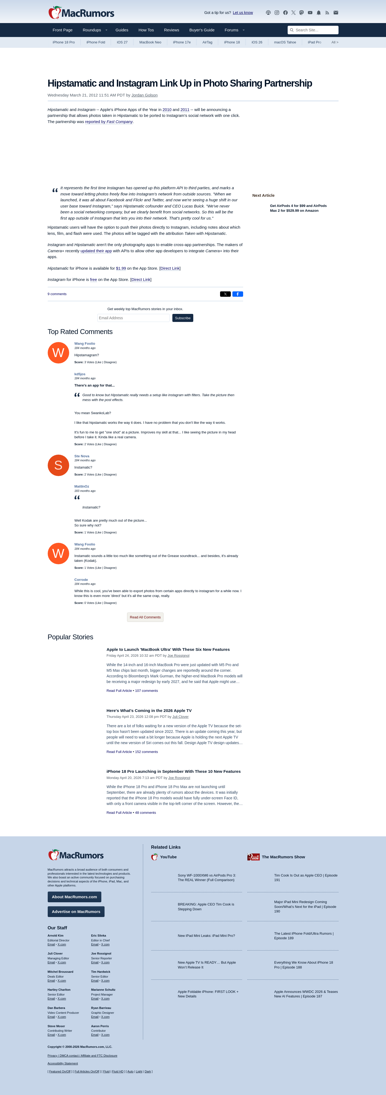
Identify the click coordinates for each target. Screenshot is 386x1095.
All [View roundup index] (335, 42)
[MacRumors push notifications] (318, 13)
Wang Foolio (85, 344)
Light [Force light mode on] (139, 1071)
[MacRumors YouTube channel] (310, 13)
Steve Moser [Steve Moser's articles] (56, 1024)
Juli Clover (180, 717)
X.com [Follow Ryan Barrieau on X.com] (105, 1015)
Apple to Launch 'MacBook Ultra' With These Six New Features (174, 649)
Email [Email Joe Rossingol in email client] (95, 961)
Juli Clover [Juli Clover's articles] (55, 952)
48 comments (145, 818)
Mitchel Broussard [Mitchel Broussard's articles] (60, 970)
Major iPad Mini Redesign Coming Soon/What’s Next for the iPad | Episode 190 (305, 905)
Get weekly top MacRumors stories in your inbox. (145, 309)
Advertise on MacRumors (76, 910)
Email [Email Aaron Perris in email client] (95, 1033)
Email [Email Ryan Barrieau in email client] (95, 1015)
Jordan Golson (144, 95)
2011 (184, 109)
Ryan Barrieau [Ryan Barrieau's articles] (101, 1006)
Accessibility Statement (63, 1063)
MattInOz (82, 486)
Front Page (63, 30)
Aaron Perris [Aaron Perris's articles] (100, 1024)
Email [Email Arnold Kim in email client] (51, 942)
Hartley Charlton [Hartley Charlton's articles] (59, 988)
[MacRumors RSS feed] (327, 13)
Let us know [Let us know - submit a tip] (243, 12)
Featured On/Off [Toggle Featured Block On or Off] (59, 1071)
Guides (122, 30)
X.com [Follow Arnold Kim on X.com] (62, 942)
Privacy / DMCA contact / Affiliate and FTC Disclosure (82, 1055)
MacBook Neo (150, 42)
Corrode (81, 580)
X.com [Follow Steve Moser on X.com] (62, 1033)
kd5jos (80, 374)
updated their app (96, 250)
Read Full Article (119, 691)
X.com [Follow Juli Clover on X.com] (62, 961)
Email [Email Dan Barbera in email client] (51, 1015)
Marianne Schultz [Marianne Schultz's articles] (103, 988)
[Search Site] (313, 30)
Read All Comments (145, 617)
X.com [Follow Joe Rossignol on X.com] (105, 961)
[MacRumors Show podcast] (268, 13)
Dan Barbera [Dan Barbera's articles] (56, 1006)
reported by (109, 121)
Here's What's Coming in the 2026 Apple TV (153, 710)
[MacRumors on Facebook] (285, 13)
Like (98, 362)
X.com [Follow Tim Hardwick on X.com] (105, 979)
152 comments (146, 752)
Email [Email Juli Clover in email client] (51, 961)
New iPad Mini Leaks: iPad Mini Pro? (206, 934)
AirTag (207, 42)
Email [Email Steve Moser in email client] (51, 1033)
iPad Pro (314, 42)
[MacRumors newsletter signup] (336, 13)
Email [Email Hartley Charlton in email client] (51, 997)
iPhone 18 (232, 42)
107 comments (146, 691)
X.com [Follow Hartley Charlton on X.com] (62, 997)
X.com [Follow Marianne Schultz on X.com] (105, 997)
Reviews (171, 30)
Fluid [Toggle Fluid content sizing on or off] (106, 1071)
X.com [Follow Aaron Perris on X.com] (105, 1033)
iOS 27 (122, 42)
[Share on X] (225, 294)
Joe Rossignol (179, 656)
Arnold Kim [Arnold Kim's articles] (56, 934)
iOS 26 (257, 42)
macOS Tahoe (285, 42)
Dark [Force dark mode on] (148, 1071)
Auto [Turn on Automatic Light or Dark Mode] (130, 1071)
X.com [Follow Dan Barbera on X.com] (62, 1015)
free (93, 279)
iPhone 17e (182, 42)
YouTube (168, 855)
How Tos (146, 30)
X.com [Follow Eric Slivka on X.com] (105, 942)
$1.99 (121, 268)
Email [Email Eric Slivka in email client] (95, 942)
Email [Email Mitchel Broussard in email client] (51, 979)
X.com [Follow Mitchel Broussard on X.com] (62, 979)
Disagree (110, 362)
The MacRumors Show (283, 855)
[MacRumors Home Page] (81, 13)
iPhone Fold (96, 42)
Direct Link (170, 268)
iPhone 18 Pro (64, 42)
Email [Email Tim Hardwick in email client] (95, 979)
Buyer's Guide (202, 30)
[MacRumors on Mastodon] (301, 13)
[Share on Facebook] (237, 294)
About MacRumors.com (74, 895)
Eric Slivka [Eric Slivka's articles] (98, 934)
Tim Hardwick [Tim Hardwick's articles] (100, 970)
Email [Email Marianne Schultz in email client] (95, 997)
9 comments (57, 294)
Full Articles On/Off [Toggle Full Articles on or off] (87, 1071)
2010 (166, 109)
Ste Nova (82, 456)
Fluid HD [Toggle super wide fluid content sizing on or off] (118, 1071)
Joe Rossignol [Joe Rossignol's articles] (101, 952)
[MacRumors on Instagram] (277, 13)
